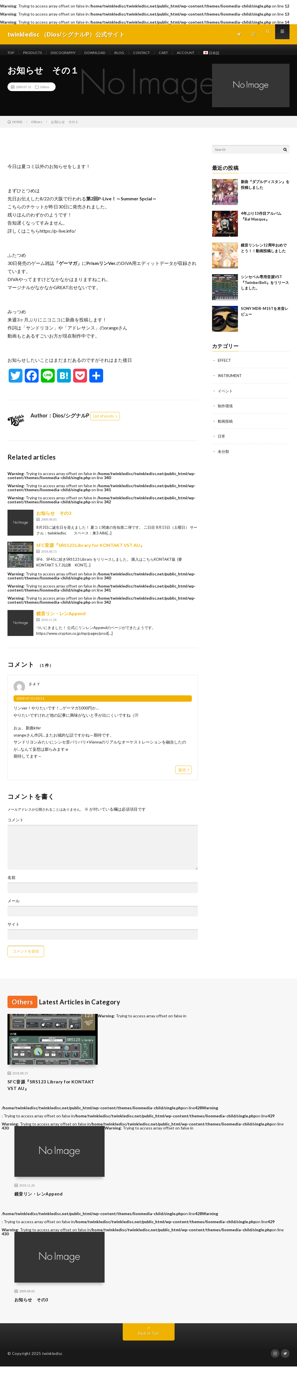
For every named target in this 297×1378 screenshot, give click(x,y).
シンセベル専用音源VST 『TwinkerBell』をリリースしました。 (265, 289)
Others (44, 93)
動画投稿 (226, 427)
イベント (226, 397)
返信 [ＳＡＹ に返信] (182, 776)
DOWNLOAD (107, 52)
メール (13, 908)
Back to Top (148, 1344)
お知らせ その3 (53, 520)
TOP (11, 52)
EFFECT (225, 367)
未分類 (224, 457)
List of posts (103, 423)
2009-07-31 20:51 (30, 705)
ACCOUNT (208, 52)
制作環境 (226, 412)
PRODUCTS (36, 52)
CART (183, 52)
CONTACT (158, 52)
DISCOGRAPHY (71, 52)
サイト (13, 931)
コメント (15, 826)
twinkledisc (52, 1365)
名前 (11, 884)
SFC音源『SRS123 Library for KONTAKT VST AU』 (90, 552)
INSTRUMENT (231, 382)
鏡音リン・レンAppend (61, 620)
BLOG (133, 52)
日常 (222, 442)
